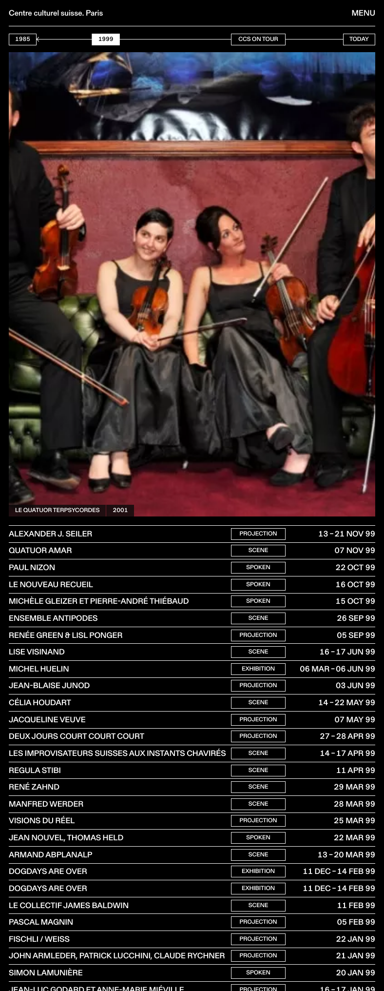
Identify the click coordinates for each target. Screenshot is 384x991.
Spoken (258, 569)
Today (359, 39)
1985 (22, 39)
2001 (120, 510)
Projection (258, 534)
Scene (259, 552)
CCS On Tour (258, 39)
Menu (363, 13)
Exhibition (258, 675)
